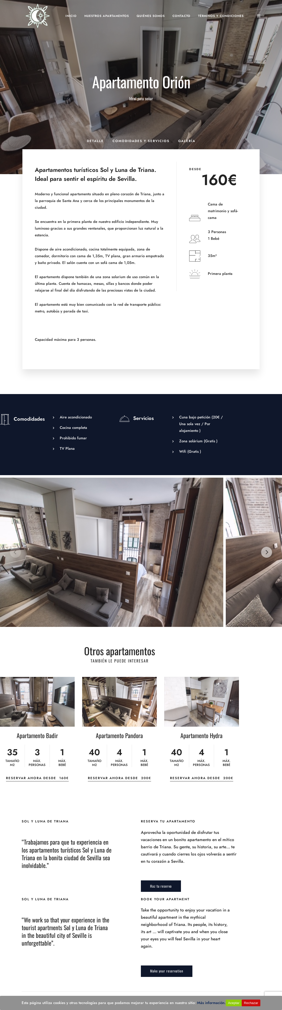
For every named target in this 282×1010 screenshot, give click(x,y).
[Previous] (15, 552)
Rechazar (251, 1003)
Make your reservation (166, 970)
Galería (186, 141)
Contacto (181, 16)
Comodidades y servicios (141, 141)
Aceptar (233, 1003)
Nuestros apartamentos (106, 16)
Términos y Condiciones (221, 16)
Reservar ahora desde (37, 778)
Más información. (211, 1003)
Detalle (95, 141)
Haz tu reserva (161, 886)
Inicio (71, 16)
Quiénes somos (151, 16)
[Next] (266, 552)
